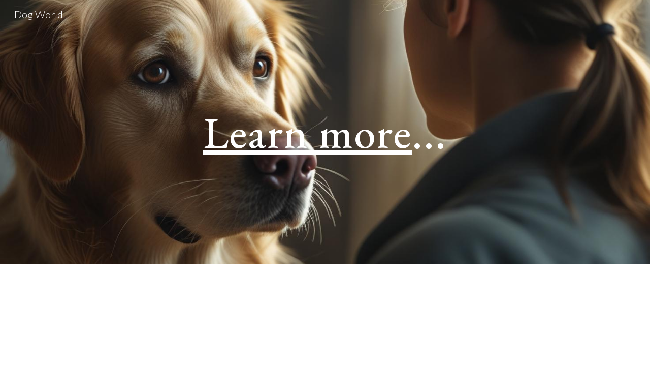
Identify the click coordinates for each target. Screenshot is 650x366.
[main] (325, 132)
